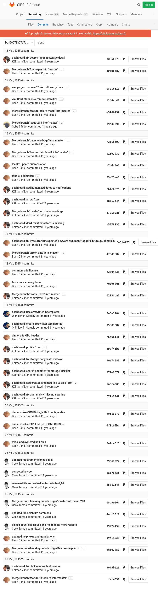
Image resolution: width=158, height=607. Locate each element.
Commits (42, 24)
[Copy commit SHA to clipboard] (119, 59)
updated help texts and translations (33, 536)
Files (31, 24)
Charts (126, 24)
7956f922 (107, 461)
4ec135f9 (107, 514)
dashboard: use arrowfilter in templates (35, 311)
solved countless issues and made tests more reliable (44, 524)
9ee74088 (107, 360)
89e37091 (107, 124)
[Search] (139, 5)
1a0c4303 (107, 384)
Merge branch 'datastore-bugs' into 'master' (38, 140)
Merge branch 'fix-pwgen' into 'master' (35, 69)
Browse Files (133, 59)
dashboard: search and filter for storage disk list (41, 370)
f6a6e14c (107, 336)
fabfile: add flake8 (23, 175)
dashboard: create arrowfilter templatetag (37, 323)
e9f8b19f (107, 112)
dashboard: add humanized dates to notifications (41, 187)
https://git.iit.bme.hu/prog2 (107, 33)
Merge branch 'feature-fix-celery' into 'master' (39, 578)
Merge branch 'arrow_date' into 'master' (35, 252)
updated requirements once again (32, 459)
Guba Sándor (20, 126)
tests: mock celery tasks (27, 282)
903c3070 (107, 413)
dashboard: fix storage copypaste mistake (37, 359)
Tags (70, 24)
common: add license (25, 270)
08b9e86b (107, 502)
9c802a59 (107, 549)
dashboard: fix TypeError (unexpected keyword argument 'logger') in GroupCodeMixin (63, 240)
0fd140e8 (107, 537)
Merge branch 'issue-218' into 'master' (35, 122)
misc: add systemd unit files (29, 441)
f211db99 (107, 141)
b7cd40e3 (107, 165)
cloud (36, 5)
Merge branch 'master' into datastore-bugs (37, 211)
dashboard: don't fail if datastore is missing (38, 223)
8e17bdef (107, 472)
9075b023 (107, 567)
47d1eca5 (107, 212)
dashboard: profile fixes (26, 347)
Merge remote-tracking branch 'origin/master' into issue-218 (48, 501)
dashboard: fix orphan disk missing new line (38, 394)
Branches (58, 24)
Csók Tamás (19, 463)
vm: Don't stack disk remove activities (35, 99)
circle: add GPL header (25, 335)
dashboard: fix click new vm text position (36, 566)
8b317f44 (107, 200)
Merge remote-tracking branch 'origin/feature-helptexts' (45, 548)
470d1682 (107, 254)
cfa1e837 (107, 579)
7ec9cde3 (107, 283)
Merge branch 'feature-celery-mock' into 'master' (41, 110)
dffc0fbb (107, 425)
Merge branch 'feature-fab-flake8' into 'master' (40, 152)
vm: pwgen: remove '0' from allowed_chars (37, 87)
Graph (99, 24)
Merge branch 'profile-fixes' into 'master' (36, 294)
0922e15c (107, 526)
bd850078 (107, 59)
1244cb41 (107, 100)
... (61, 69)
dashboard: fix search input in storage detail (38, 57)
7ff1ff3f (107, 395)
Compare (112, 24)
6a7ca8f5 (107, 443)
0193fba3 (107, 295)
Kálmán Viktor (20, 61)
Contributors (84, 24)
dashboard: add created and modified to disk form (42, 382)
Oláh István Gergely (23, 315)
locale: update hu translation (29, 164)
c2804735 (107, 271)
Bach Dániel (19, 73)
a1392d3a (107, 153)
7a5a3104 (107, 313)
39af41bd (107, 348)
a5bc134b (107, 484)
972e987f (107, 372)
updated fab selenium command (31, 513)
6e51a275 (123, 242)
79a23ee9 (107, 177)
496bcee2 (107, 70)
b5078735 (107, 224)
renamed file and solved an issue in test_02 (38, 483)
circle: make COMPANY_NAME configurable (38, 412)
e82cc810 (107, 88)
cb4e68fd (107, 189)
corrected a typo (22, 471)
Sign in (149, 4)
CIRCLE (22, 5)
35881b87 (107, 325)
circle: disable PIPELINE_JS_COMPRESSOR (38, 424)
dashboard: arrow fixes (26, 199)
